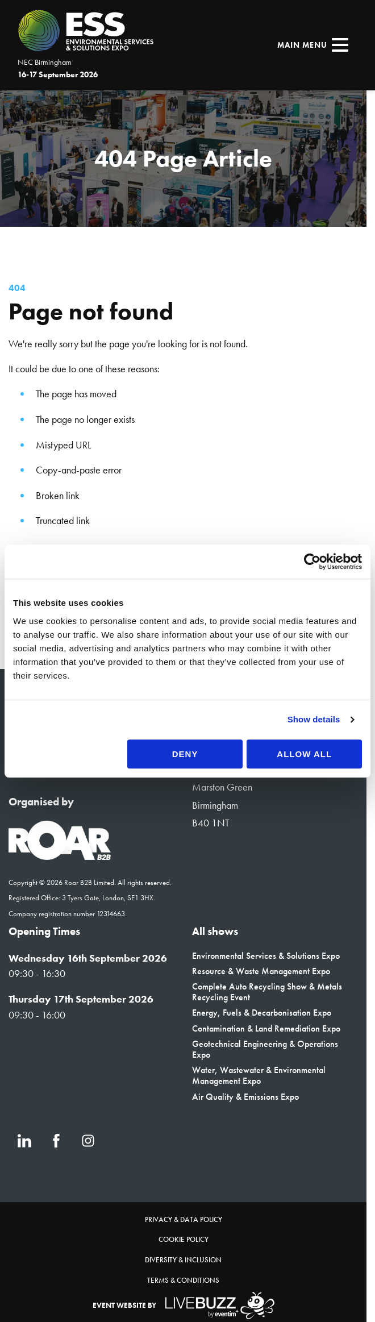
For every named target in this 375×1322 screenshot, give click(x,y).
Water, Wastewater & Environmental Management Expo (259, 1075)
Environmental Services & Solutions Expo (266, 955)
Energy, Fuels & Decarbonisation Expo (261, 1012)
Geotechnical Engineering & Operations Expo (265, 1049)
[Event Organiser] (60, 856)
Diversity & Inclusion (183, 1260)
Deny (185, 754)
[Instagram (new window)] (88, 1140)
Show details (314, 719)
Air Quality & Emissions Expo (245, 1096)
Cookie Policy (184, 1239)
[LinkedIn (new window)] (24, 1140)
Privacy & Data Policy (183, 1219)
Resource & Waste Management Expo (261, 971)
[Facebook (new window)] (56, 1140)
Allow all (304, 754)
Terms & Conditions (183, 1280)
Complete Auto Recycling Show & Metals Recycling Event (267, 992)
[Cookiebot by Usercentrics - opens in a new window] (312, 561)
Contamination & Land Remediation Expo (266, 1028)
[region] (183, 158)
